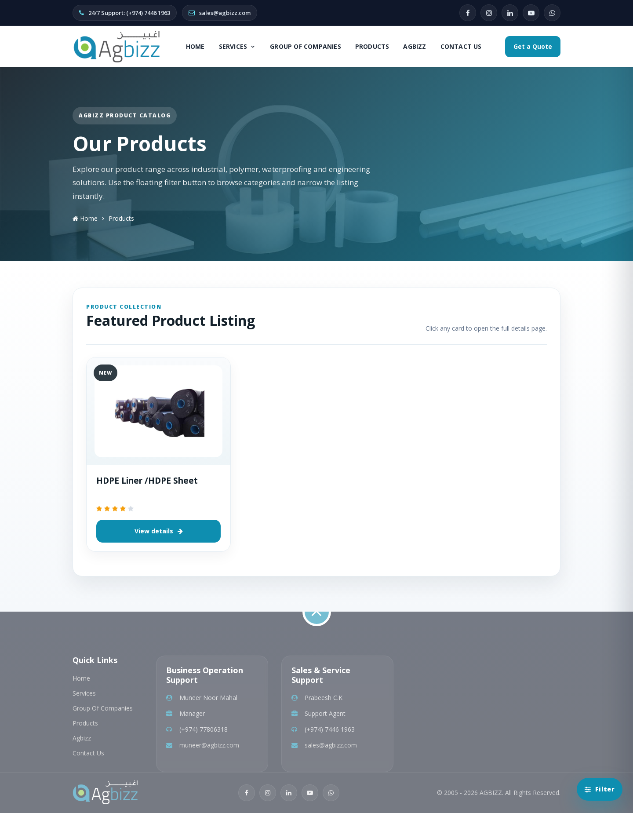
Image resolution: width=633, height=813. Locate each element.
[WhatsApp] (552, 12)
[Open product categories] (599, 789)
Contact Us (461, 46)
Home (195, 46)
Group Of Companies (305, 46)
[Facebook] (467, 12)
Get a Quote (532, 46)
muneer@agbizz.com (209, 745)
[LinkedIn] (510, 12)
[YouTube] (531, 12)
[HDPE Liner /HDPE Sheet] (158, 411)
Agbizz (414, 46)
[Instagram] (488, 12)
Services (237, 46)
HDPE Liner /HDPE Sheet (147, 480)
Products (372, 46)
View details (159, 531)
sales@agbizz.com (331, 745)
